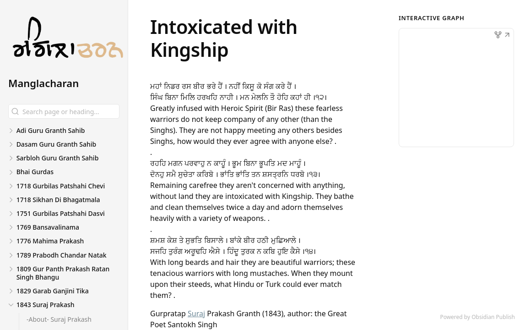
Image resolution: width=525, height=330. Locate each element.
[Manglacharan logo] (68, 43)
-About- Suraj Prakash (59, 319)
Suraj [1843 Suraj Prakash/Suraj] (196, 313)
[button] (507, 36)
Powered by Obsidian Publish (477, 317)
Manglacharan (43, 83)
